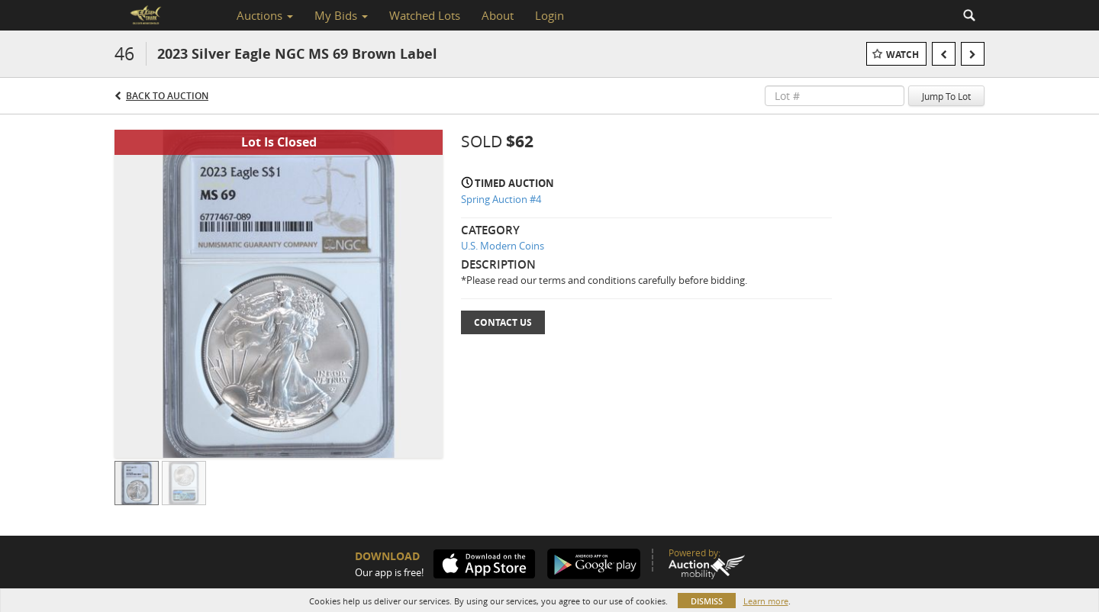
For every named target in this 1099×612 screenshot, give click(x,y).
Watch (902, 54)
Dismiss (707, 601)
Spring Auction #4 (501, 199)
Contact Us (503, 322)
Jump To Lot (946, 96)
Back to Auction (167, 95)
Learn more (765, 601)
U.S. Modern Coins (502, 246)
